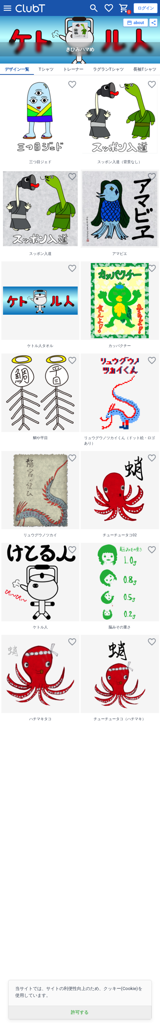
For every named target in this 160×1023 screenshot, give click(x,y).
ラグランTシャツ (108, 69)
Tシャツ (46, 69)
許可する (79, 1012)
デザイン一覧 (17, 69)
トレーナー (73, 69)
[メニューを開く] (7, 8)
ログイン (146, 8)
